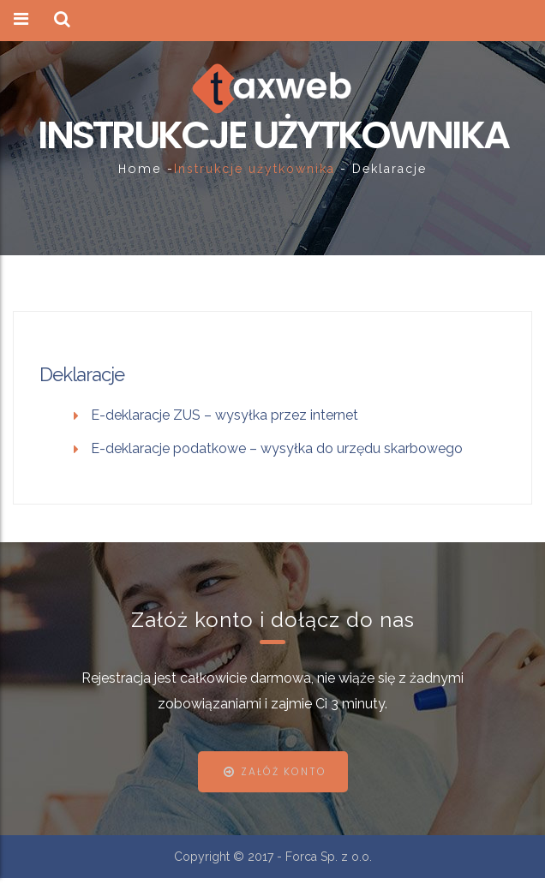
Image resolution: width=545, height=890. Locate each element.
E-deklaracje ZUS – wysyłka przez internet (224, 415)
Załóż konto (283, 771)
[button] (62, 20)
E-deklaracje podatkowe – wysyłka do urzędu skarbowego (277, 448)
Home (140, 168)
